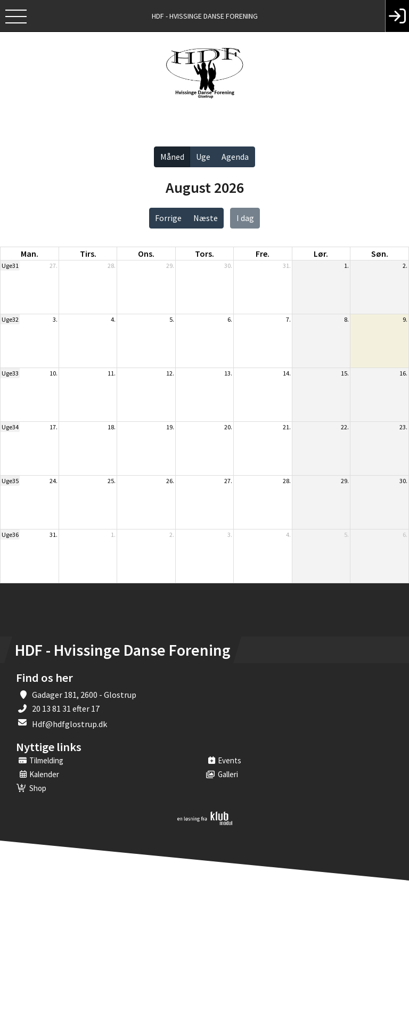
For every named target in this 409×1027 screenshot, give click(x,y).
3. (55, 319)
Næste (205, 218)
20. (228, 427)
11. (112, 373)
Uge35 (10, 481)
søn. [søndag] (379, 253)
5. (171, 319)
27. (54, 266)
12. (170, 373)
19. (170, 427)
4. (113, 319)
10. (54, 373)
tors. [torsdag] (204, 253)
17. (54, 427)
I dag (245, 218)
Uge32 (10, 319)
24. (54, 481)
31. (287, 266)
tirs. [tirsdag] (88, 253)
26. (170, 481)
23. (403, 427)
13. (228, 373)
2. (405, 266)
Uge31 (10, 266)
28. (112, 266)
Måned (172, 156)
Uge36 (10, 535)
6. (229, 319)
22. (345, 427)
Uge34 (10, 427)
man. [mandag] (29, 253)
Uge (203, 156)
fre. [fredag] (262, 253)
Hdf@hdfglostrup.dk (69, 724)
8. (346, 319)
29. (170, 266)
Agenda (235, 156)
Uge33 (10, 373)
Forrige (168, 218)
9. (405, 319)
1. (346, 266)
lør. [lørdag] (321, 253)
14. (287, 373)
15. (345, 373)
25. (112, 481)
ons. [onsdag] (146, 253)
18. (112, 427)
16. (403, 373)
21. (287, 427)
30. (228, 266)
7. (288, 319)
